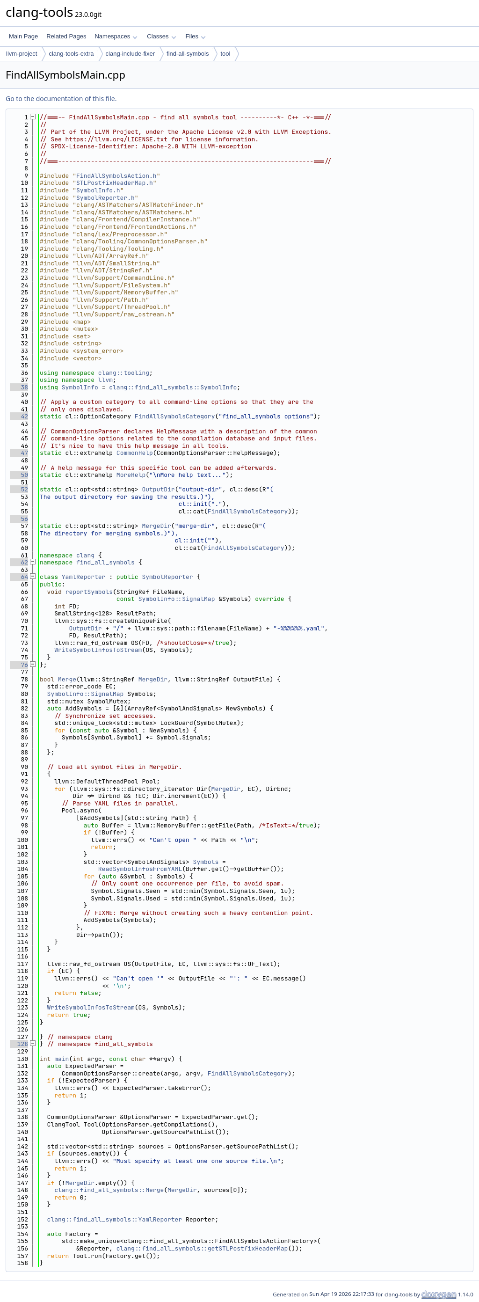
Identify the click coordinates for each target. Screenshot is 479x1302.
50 (19, 475)
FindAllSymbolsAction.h (116, 176)
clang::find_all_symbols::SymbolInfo (173, 387)
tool (225, 53)
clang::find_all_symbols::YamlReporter (114, 1219)
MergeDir (156, 526)
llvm (105, 380)
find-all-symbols (188, 53)
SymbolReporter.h (105, 198)
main (61, 1059)
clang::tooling (123, 373)
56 (19, 519)
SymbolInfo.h (98, 190)
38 (19, 387)
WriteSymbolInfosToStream (98, 650)
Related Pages (66, 36)
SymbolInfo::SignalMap (176, 599)
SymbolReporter (167, 577)
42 (19, 416)
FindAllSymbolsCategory (175, 416)
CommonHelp (134, 453)
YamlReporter (84, 577)
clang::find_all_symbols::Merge (109, 1190)
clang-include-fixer (130, 53)
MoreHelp (130, 475)
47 (19, 453)
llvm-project (21, 53)
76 (19, 665)
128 (19, 1044)
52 (19, 489)
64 (19, 577)
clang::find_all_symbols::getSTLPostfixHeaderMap (202, 1248)
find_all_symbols (105, 562)
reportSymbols (89, 592)
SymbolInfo (80, 387)
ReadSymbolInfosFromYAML (140, 869)
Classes (161, 36)
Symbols (206, 862)
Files (196, 36)
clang (85, 555)
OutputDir (158, 489)
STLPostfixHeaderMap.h (114, 183)
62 (19, 562)
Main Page (23, 36)
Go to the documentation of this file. (61, 98)
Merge (67, 679)
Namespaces (115, 36)
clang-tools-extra (71, 53)
